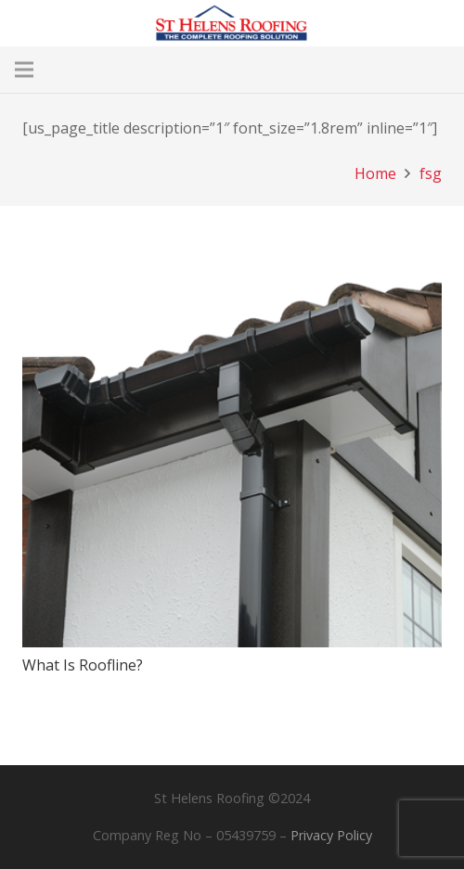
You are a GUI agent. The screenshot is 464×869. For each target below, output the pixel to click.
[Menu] (24, 69)
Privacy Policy (331, 835)
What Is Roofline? (82, 665)
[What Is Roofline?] (232, 241)
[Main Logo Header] (232, 23)
